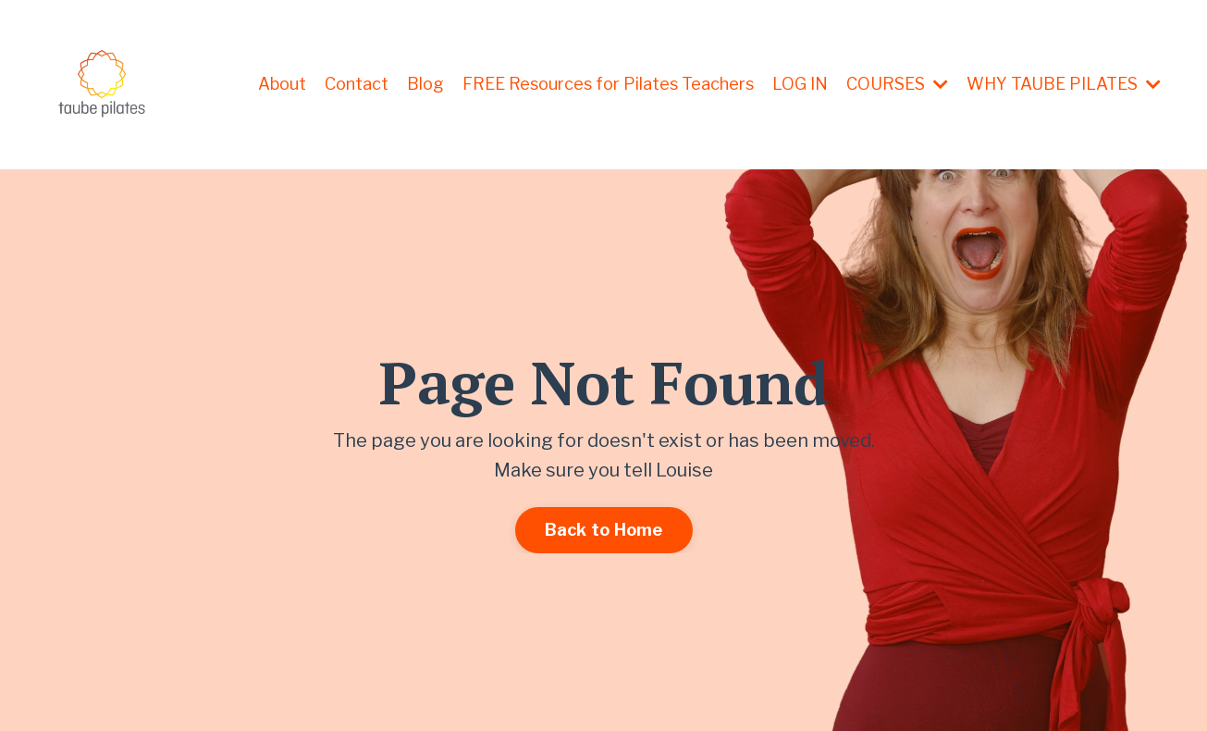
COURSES (897, 83)
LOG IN (800, 83)
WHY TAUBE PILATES (1064, 83)
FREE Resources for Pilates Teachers (608, 83)
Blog (425, 83)
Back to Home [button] (604, 529)
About (282, 83)
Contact (356, 83)
